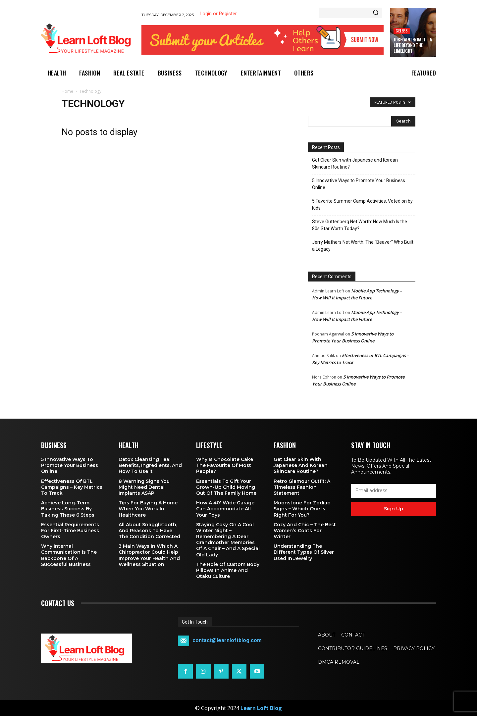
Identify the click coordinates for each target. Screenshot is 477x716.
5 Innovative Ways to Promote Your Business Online (358, 184)
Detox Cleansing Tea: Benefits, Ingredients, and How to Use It (150, 465)
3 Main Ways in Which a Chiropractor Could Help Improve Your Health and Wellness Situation (149, 555)
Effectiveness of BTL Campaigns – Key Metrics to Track (71, 487)
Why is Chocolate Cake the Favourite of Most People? (224, 465)
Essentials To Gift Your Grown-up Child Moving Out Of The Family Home (226, 487)
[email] (393, 491)
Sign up (393, 509)
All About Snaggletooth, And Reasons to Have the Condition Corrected (149, 530)
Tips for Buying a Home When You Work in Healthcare (148, 509)
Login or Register (218, 14)
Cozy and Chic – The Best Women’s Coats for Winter (305, 530)
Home (67, 91)
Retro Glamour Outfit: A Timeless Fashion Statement (302, 487)
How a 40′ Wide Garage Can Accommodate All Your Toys (225, 509)
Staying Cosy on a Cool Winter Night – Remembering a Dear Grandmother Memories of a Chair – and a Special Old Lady (228, 540)
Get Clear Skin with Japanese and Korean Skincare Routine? (355, 163)
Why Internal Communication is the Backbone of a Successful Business (69, 555)
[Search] (375, 13)
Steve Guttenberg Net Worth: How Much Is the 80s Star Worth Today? (359, 225)
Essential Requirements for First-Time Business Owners (70, 530)
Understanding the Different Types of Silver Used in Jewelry (304, 552)
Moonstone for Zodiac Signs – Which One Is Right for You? (302, 509)
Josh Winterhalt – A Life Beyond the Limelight (413, 45)
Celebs (402, 30)
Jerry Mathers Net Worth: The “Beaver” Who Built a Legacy (362, 245)
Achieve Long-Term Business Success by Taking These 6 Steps (67, 509)
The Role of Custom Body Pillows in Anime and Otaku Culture (227, 570)
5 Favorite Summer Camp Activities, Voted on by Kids (362, 204)
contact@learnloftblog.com (227, 641)
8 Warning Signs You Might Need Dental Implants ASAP (144, 487)
